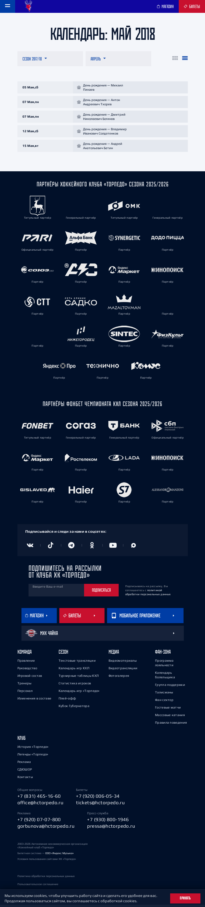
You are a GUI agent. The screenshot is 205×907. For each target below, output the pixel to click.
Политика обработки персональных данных (46, 878)
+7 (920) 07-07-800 (39, 821)
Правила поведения (171, 725)
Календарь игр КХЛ (74, 670)
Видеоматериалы (123, 663)
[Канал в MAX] (133, 547)
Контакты (25, 779)
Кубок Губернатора (74, 708)
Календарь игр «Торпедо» (79, 693)
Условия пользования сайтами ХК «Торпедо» (46, 861)
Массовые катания (170, 717)
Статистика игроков (75, 685)
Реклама (24, 764)
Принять (185, 898)
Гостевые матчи (168, 710)
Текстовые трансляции (77, 663)
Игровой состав (29, 678)
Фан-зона (163, 654)
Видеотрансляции (123, 670)
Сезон (63, 654)
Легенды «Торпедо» (32, 756)
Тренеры (24, 685)
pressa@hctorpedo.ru (111, 828)
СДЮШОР (24, 772)
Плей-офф (67, 700)
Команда (24, 654)
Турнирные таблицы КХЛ (79, 678)
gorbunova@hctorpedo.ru (46, 828)
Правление (26, 663)
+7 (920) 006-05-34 (97, 798)
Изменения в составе (34, 700)
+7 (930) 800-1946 (108, 821)
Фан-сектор (164, 702)
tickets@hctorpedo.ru (100, 805)
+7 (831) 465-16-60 (39, 798)
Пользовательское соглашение (37, 886)
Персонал (25, 693)
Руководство (27, 670)
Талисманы (164, 694)
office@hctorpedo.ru (40, 805)
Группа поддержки (170, 687)
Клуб (21, 740)
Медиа (114, 654)
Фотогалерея (119, 678)
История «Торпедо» (33, 749)
